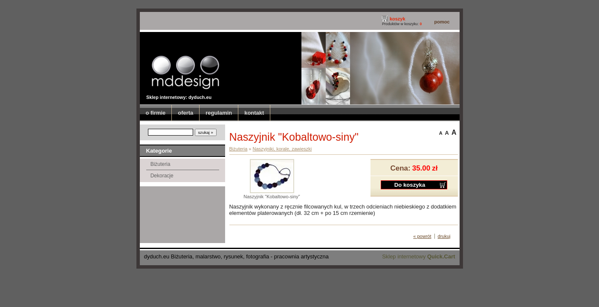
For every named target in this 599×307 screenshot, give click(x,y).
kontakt (254, 113)
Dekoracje (162, 176)
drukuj (444, 236)
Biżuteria (160, 164)
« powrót (422, 236)
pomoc (441, 21)
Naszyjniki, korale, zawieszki (282, 148)
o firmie (156, 113)
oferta (185, 113)
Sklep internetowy (418, 256)
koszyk (397, 18)
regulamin (218, 113)
